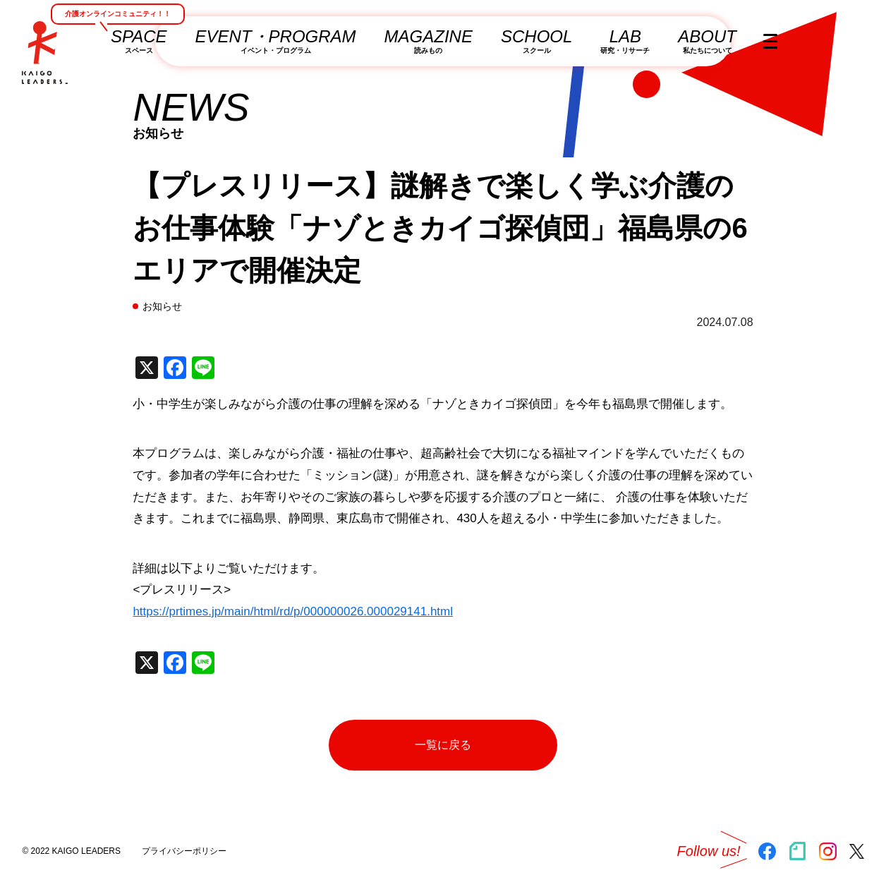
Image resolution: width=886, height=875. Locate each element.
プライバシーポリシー (184, 851)
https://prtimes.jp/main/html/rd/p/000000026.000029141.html (293, 611)
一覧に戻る (480, 745)
